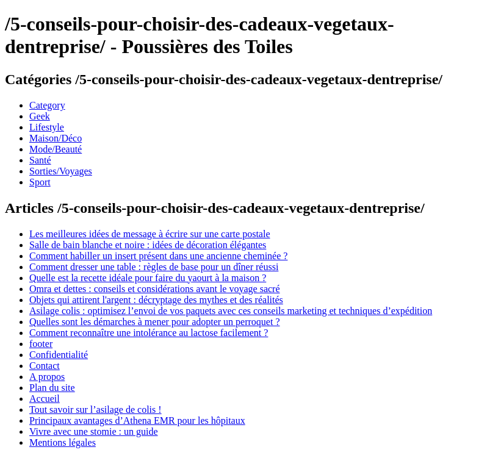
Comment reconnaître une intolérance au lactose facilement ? (148, 332)
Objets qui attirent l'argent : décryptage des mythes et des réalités (156, 300)
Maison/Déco (55, 138)
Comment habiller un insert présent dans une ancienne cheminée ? (158, 256)
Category (47, 105)
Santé (40, 160)
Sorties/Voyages (60, 171)
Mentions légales (62, 442)
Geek (39, 116)
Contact (44, 365)
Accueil (44, 398)
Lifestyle (46, 127)
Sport (40, 182)
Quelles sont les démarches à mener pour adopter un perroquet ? (154, 322)
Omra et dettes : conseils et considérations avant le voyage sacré (154, 289)
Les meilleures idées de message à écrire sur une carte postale (149, 234)
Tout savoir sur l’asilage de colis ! (95, 409)
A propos (47, 376)
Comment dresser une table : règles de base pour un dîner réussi (153, 267)
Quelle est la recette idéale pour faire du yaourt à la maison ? (147, 278)
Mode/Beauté (55, 149)
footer (40, 343)
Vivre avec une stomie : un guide (93, 431)
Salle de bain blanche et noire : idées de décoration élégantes (147, 245)
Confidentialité (58, 354)
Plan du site (52, 387)
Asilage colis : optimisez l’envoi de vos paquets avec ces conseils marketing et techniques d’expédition (230, 311)
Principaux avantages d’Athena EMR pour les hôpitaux (137, 420)
